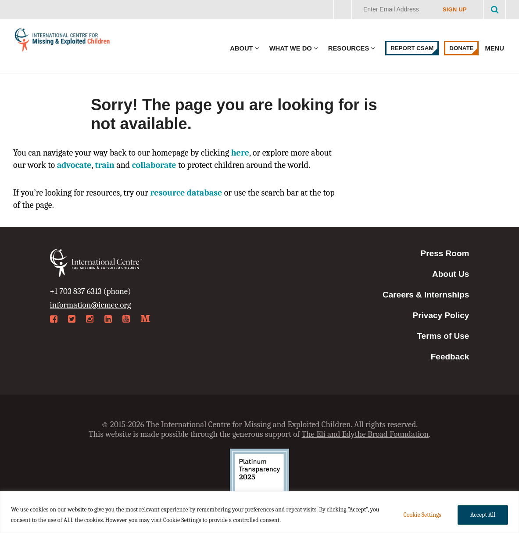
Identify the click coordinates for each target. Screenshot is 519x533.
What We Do (290, 48)
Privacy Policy (441, 315)
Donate (461, 48)
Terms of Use (443, 336)
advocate (74, 165)
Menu (495, 48)
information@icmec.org (90, 305)
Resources (348, 48)
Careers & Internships (426, 294)
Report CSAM (411, 48)
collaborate (154, 165)
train (105, 165)
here (240, 153)
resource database (186, 193)
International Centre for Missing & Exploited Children (62, 41)
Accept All (482, 514)
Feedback (450, 356)
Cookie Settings (422, 514)
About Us (450, 274)
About (241, 48)
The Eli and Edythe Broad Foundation (365, 434)
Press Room (445, 253)
